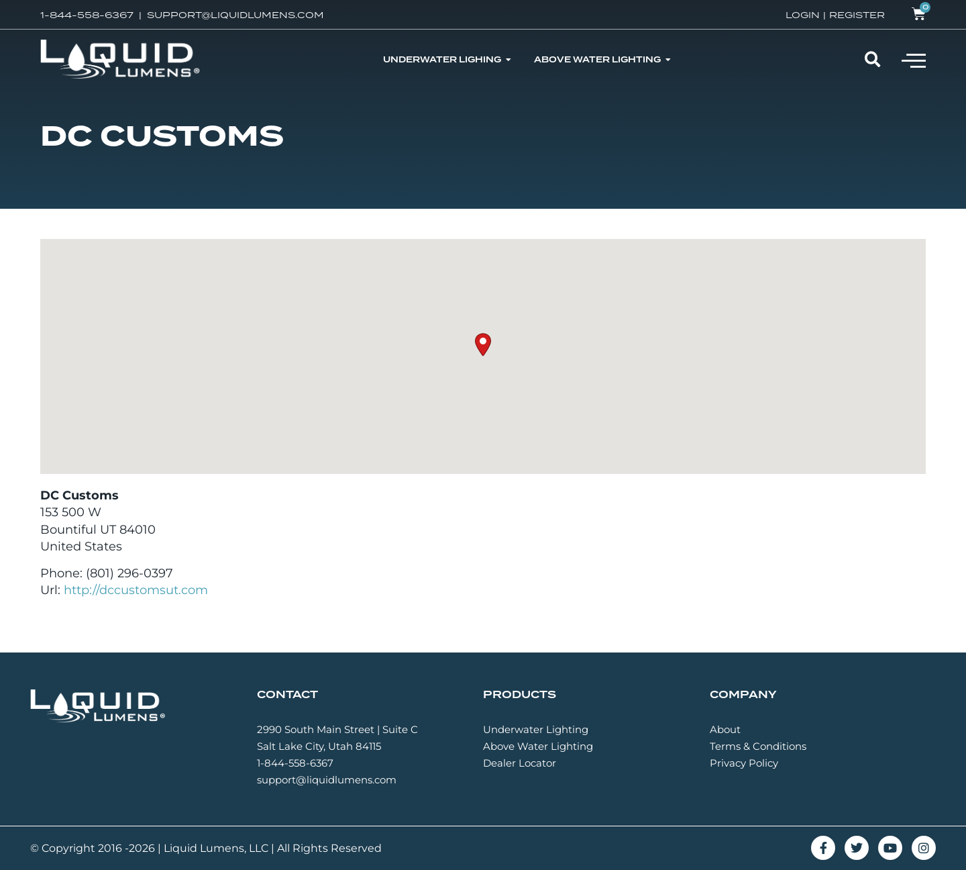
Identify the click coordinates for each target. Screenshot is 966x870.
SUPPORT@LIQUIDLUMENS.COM (235, 15)
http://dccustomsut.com (136, 590)
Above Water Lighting (538, 746)
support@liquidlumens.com (326, 779)
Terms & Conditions (758, 746)
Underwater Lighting (535, 729)
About (725, 729)
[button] (914, 60)
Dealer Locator (519, 763)
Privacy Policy (744, 763)
